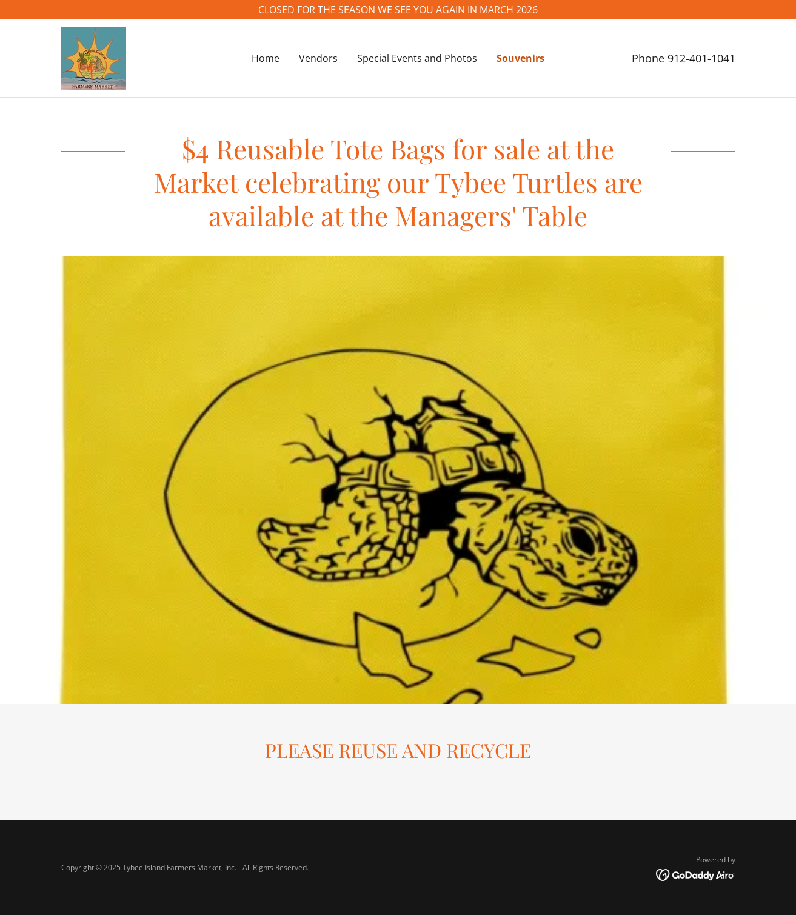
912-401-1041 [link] (701, 58)
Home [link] (265, 58)
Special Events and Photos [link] (417, 58)
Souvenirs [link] (520, 58)
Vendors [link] (318, 58)
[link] (93, 57)
